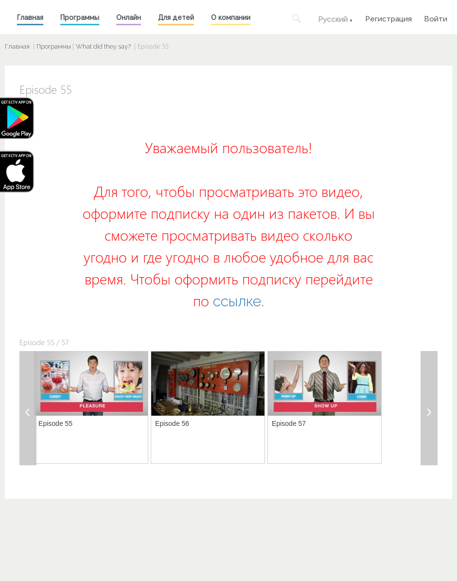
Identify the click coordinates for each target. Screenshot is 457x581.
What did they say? (103, 46)
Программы (79, 17)
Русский (333, 19)
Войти (435, 18)
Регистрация (388, 18)
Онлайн (128, 17)
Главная (30, 17)
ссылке (237, 301)
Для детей (176, 17)
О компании (230, 17)
